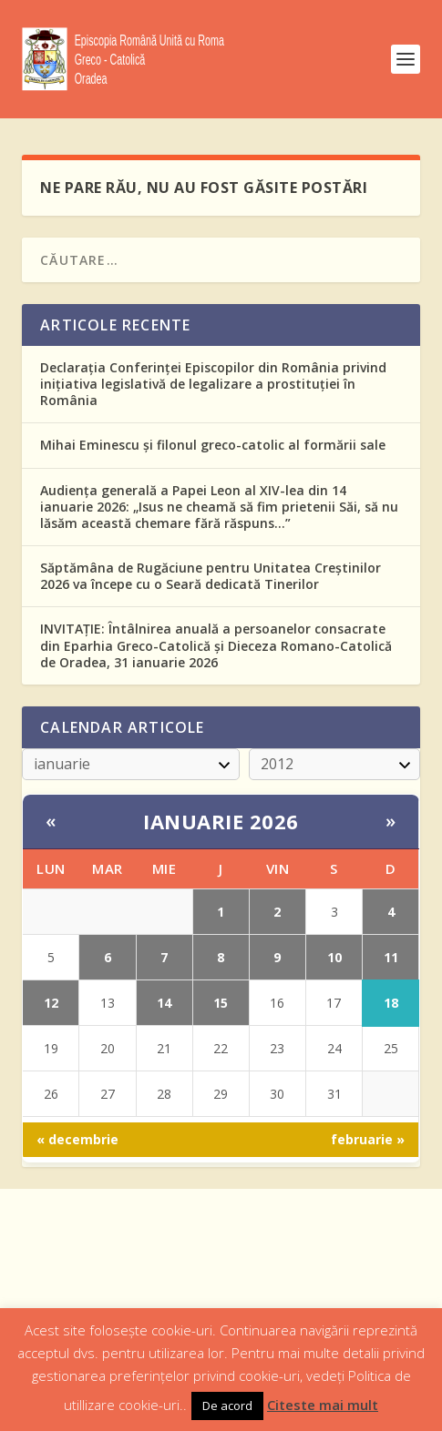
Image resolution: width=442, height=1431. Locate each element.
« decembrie (77, 1139)
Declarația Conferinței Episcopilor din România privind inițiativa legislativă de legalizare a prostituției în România (213, 384)
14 (164, 1002)
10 (334, 957)
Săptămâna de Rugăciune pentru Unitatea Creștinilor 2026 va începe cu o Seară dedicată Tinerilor (210, 576)
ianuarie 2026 (221, 821)
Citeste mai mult (322, 1404)
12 (51, 1002)
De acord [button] (227, 1405)
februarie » (368, 1139)
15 (220, 1002)
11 (391, 957)
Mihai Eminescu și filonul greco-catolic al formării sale (212, 444)
